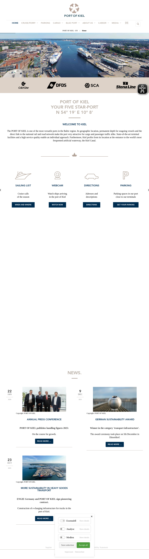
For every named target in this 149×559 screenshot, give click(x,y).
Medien (70, 537)
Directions (91, 185)
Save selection (67, 545)
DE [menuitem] (122, 24)
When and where (23, 205)
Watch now (57, 205)
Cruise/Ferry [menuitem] (31, 24)
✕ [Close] (92, 516)
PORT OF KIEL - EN (70, 31)
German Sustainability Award (114, 420)
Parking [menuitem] (46, 24)
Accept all (83, 545)
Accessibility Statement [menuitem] (98, 547)
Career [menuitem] (102, 24)
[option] (23, 85)
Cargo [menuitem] (58, 24)
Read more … (44, 441)
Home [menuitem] (17, 24)
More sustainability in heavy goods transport (44, 489)
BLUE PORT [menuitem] (72, 24)
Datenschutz (79, 552)
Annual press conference (44, 420)
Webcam (57, 185)
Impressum (69, 552)
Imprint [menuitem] (49, 547)
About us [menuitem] (88, 24)
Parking (125, 185)
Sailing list (23, 185)
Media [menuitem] (114, 24)
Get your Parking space (125, 206)
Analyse (70, 529)
